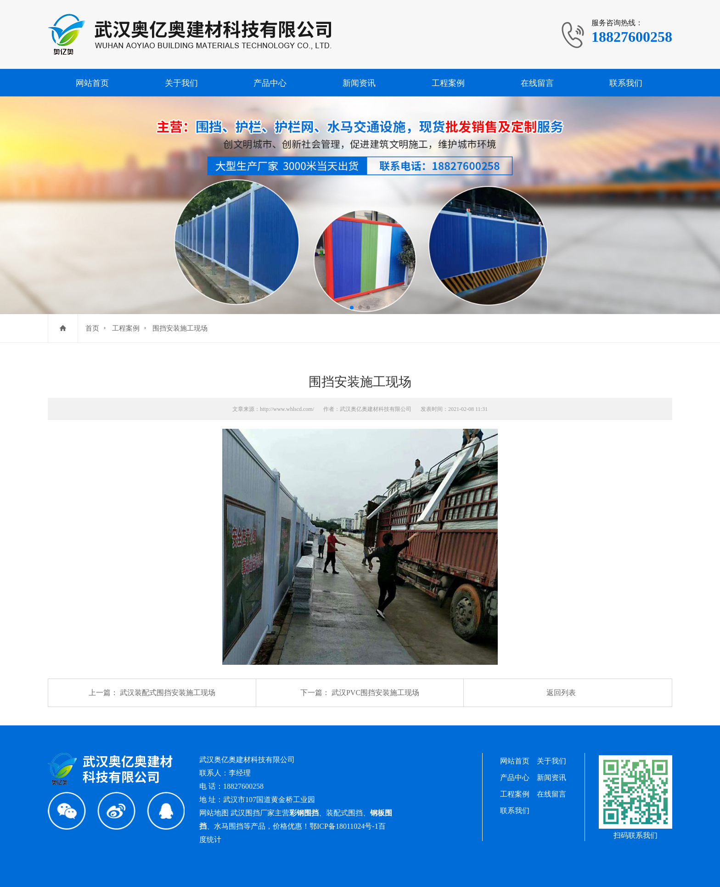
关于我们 (181, 83)
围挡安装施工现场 (180, 328)
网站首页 (92, 83)
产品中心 (270, 83)
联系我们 (625, 83)
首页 (92, 328)
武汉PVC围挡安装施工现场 (375, 692)
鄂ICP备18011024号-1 (343, 826)
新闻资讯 (359, 83)
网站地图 (214, 813)
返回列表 (561, 692)
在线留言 (537, 83)
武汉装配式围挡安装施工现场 (167, 692)
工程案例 (448, 83)
